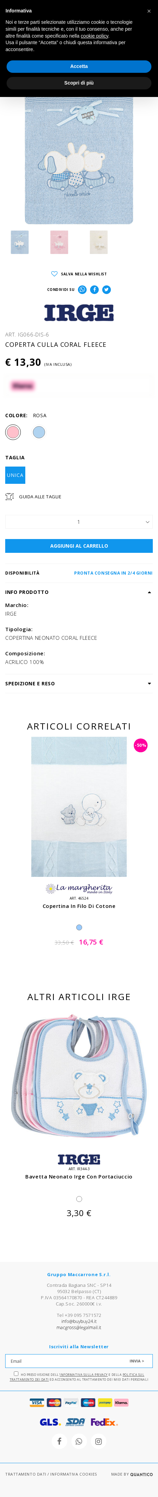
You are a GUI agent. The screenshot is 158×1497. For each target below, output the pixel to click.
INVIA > (137, 1360)
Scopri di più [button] (79, 83)
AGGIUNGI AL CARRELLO (79, 545)
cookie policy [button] (94, 36)
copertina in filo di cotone (79, 905)
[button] (149, 11)
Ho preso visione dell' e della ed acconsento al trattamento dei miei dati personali (79, 1376)
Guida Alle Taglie (40, 496)
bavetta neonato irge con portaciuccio (78, 1176)
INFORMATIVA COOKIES (73, 1474)
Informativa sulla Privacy (84, 1374)
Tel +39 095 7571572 (79, 1315)
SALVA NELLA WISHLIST (79, 274)
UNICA (15, 475)
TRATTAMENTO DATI (25, 1474)
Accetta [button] (79, 66)
